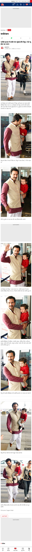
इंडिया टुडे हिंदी (29, 1)
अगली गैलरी (4, 516)
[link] (30, 1)
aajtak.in (7, 47)
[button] (29, 549)
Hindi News (3, 30)
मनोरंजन (9, 30)
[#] (11, 38)
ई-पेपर (17, 1)
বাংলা (20, 1)
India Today (24, 1)
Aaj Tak (13, 1)
